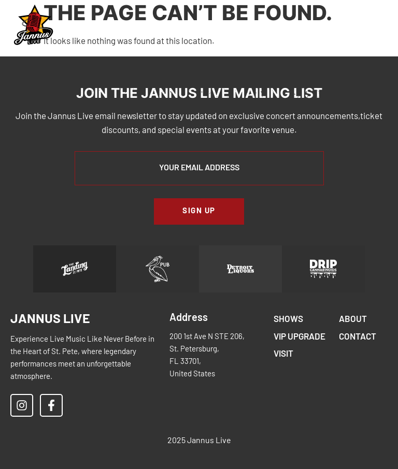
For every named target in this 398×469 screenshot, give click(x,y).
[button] (319, 25)
